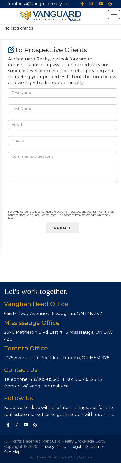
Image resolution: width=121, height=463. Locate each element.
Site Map (12, 452)
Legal (75, 446)
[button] (114, 14)
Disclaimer (94, 446)
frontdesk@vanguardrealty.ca (37, 3)
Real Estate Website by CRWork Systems (61, 457)
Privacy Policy (54, 446)
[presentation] (48, 199)
